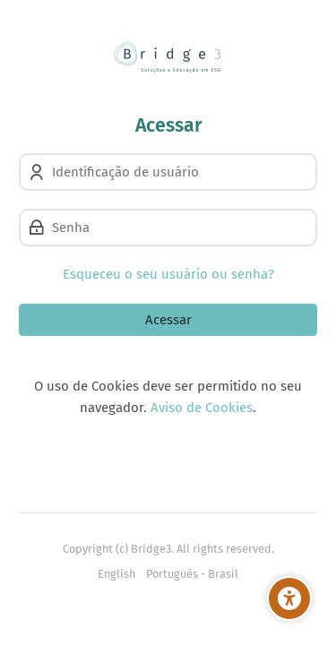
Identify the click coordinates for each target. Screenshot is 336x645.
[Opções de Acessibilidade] (289, 598)
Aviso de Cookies (202, 408)
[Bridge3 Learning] (168, 57)
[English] (116, 574)
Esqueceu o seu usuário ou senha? (168, 274)
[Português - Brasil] (192, 574)
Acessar (168, 320)
